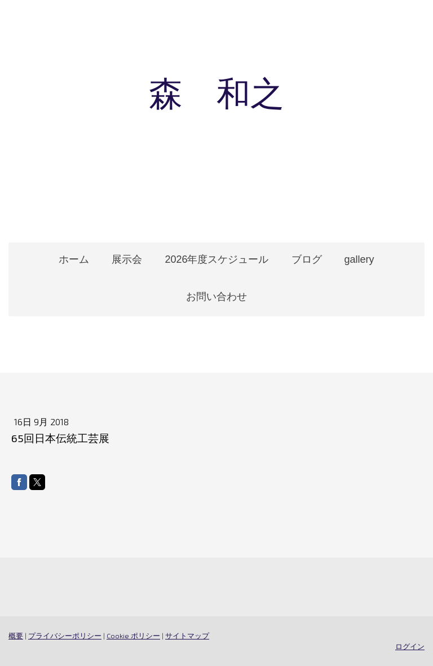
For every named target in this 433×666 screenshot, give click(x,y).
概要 (15, 635)
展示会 (127, 259)
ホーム (74, 259)
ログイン (410, 646)
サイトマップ (187, 635)
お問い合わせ (216, 296)
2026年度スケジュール (216, 259)
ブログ (306, 259)
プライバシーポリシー (64, 635)
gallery (359, 259)
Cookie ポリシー (133, 635)
